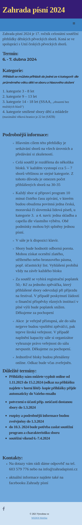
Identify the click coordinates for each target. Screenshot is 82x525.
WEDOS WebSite (39, 518)
